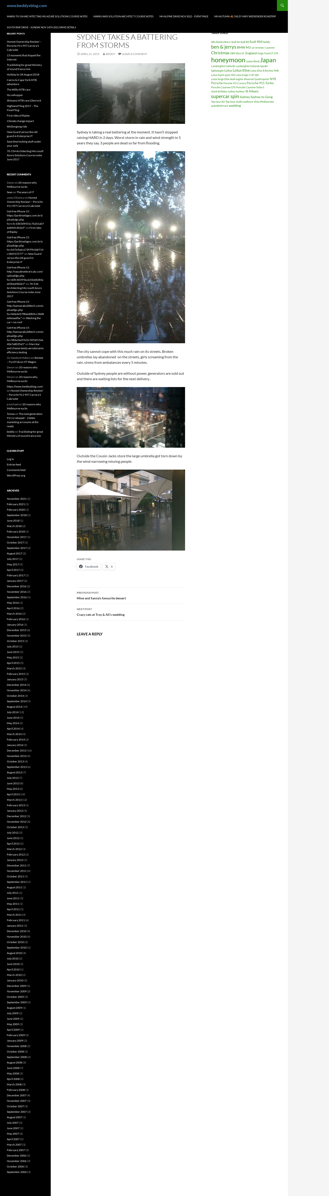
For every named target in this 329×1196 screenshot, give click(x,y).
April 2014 (13, 728)
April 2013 (13, 794)
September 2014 (17, 701)
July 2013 (13, 778)
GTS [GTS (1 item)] (276, 53)
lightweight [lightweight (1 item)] (217, 70)
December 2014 (16, 684)
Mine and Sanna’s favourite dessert (131, 595)
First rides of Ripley (18, 115)
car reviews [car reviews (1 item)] (257, 47)
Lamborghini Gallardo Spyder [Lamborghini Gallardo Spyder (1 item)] (252, 66)
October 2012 (15, 827)
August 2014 (14, 706)
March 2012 (14, 849)
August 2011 (14, 887)
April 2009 (13, 1029)
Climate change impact (20, 121)
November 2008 (17, 1046)
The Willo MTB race (18, 89)
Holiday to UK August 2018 (23, 74)
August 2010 (14, 953)
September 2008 (17, 1057)
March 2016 (14, 613)
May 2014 (13, 723)
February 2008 (16, 1090)
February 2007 (16, 1150)
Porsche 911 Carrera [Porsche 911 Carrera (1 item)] (234, 83)
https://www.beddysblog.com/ (25, 386)
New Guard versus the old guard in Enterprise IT (24, 258)
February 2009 (16, 1035)
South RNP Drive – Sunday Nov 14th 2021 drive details (41, 27)
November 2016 (17, 591)
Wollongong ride (17, 126)
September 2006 (17, 1172)
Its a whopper (15, 95)
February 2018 (16, 531)
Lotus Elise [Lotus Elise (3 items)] (241, 70)
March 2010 (14, 975)
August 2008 (14, 1062)
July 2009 (13, 1013)
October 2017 (15, 542)
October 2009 (15, 996)
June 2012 (13, 838)
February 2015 (16, 674)
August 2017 (14, 553)
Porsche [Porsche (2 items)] (217, 83)
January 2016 (15, 624)
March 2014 (14, 734)
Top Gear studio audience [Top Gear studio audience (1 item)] (239, 101)
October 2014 (15, 695)
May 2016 (13, 602)
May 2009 (13, 1024)
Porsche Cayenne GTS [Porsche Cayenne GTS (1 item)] (223, 87)
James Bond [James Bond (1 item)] (252, 61)
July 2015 (13, 646)
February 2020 (16, 509)
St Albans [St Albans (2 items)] (252, 91)
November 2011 (17, 871)
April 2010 (13, 969)
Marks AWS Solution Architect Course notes (123, 16)
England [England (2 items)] (251, 53)
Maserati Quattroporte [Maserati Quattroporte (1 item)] (256, 79)
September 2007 (17, 1111)
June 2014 (13, 717)
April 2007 (13, 1139)
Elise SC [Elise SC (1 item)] (240, 53)
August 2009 (14, 1007)
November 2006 (17, 1161)
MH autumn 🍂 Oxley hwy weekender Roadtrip (245, 16)
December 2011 (16, 865)
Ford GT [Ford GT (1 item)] (268, 53)
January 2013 (15, 810)
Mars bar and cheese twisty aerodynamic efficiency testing (25, 348)
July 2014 (13, 712)
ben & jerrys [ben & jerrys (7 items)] (223, 47)
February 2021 (16, 504)
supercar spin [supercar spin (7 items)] (225, 96)
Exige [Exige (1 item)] (260, 53)
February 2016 (16, 619)
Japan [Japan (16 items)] (268, 60)
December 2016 (16, 586)
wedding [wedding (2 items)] (235, 105)
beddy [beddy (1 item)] (266, 41)
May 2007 (13, 1133)
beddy (110, 54)
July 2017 (13, 559)
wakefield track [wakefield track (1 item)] (219, 105)
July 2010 (13, 958)
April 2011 (13, 909)
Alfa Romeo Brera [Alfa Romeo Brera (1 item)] (221, 41)
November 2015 (17, 635)
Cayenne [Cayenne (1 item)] (270, 47)
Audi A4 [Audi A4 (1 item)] (235, 41)
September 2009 (17, 1002)
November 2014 (17, 690)
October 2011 (15, 876)
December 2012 (16, 816)
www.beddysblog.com (27, 5)
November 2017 (17, 537)
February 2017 (16, 575)
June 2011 (13, 898)
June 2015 (13, 652)
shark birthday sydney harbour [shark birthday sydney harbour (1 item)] (228, 91)
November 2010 (17, 936)
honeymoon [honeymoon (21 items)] (228, 60)
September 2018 (17, 515)
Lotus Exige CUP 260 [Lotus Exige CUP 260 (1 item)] (247, 74)
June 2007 (13, 1128)
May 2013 (13, 788)
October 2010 (15, 942)
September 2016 (17, 597)
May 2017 (13, 564)
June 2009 (13, 1018)
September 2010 (17, 947)
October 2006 (15, 1166)
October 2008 (15, 1051)
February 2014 (16, 739)
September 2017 (17, 548)
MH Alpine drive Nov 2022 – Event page (183, 16)
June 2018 (13, 520)
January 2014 (15, 745)
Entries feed (14, 464)
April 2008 (13, 1079)
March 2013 (14, 799)
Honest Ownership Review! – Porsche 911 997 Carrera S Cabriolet (24, 46)
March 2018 (14, 526)
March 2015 (14, 668)
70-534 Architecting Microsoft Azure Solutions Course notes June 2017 (25, 155)
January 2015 (15, 679)
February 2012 (16, 854)
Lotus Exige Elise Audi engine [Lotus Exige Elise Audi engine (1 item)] (227, 79)
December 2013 (16, 750)
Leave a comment (134, 54)
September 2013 (17, 767)
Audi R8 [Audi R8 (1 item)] (244, 41)
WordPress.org (16, 475)
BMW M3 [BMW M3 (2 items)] (244, 47)
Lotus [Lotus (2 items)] (228, 70)
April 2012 (13, 843)
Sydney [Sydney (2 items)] (245, 97)
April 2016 (13, 608)
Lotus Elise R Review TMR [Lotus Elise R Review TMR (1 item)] (264, 70)
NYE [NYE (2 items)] (273, 79)
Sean (10, 192)
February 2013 (16, 805)
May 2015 (13, 657)
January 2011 (15, 925)
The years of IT (25, 192)
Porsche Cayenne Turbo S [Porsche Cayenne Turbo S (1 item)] (250, 87)
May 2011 (13, 903)
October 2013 (15, 761)
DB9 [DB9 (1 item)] (232, 53)
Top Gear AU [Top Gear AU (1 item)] (218, 101)
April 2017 (13, 570)
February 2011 (16, 920)
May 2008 (13, 1073)
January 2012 (15, 860)
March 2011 (14, 914)
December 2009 (16, 986)
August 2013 (14, 772)
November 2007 (17, 1100)
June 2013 (13, 783)
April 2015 (13, 663)
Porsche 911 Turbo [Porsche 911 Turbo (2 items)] (260, 83)
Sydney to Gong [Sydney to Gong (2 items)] (262, 97)
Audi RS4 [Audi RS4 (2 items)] (256, 42)
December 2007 (16, 1095)
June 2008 (13, 1068)
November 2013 (17, 756)
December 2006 (16, 1155)
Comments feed (16, 470)
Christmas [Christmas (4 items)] (220, 52)
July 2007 (13, 1122)
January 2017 (15, 580)
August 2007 (14, 1117)
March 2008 (14, 1084)
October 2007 (15, 1106)
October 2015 (15, 641)
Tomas (11, 414)
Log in (10, 459)
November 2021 (17, 498)
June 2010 (13, 964)
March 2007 (14, 1144)
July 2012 (13, 832)
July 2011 (13, 892)
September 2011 (17, 882)
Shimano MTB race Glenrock (24, 100)
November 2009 (17, 991)
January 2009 (15, 1040)
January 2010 (15, 980)
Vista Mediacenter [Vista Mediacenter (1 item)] (264, 101)
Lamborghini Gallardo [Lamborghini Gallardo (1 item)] (223, 66)
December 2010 (16, 931)
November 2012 (17, 821)
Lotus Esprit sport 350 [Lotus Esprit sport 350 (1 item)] (223, 74)
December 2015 (16, 630)
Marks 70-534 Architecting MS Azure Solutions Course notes (47, 16)
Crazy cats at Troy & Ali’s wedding (131, 611)
